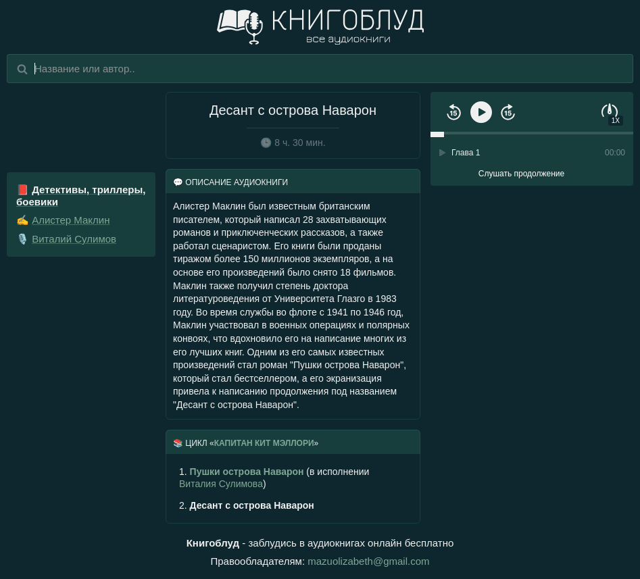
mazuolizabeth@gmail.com (368, 561)
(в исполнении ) (274, 477)
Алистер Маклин (70, 220)
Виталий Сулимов (74, 239)
